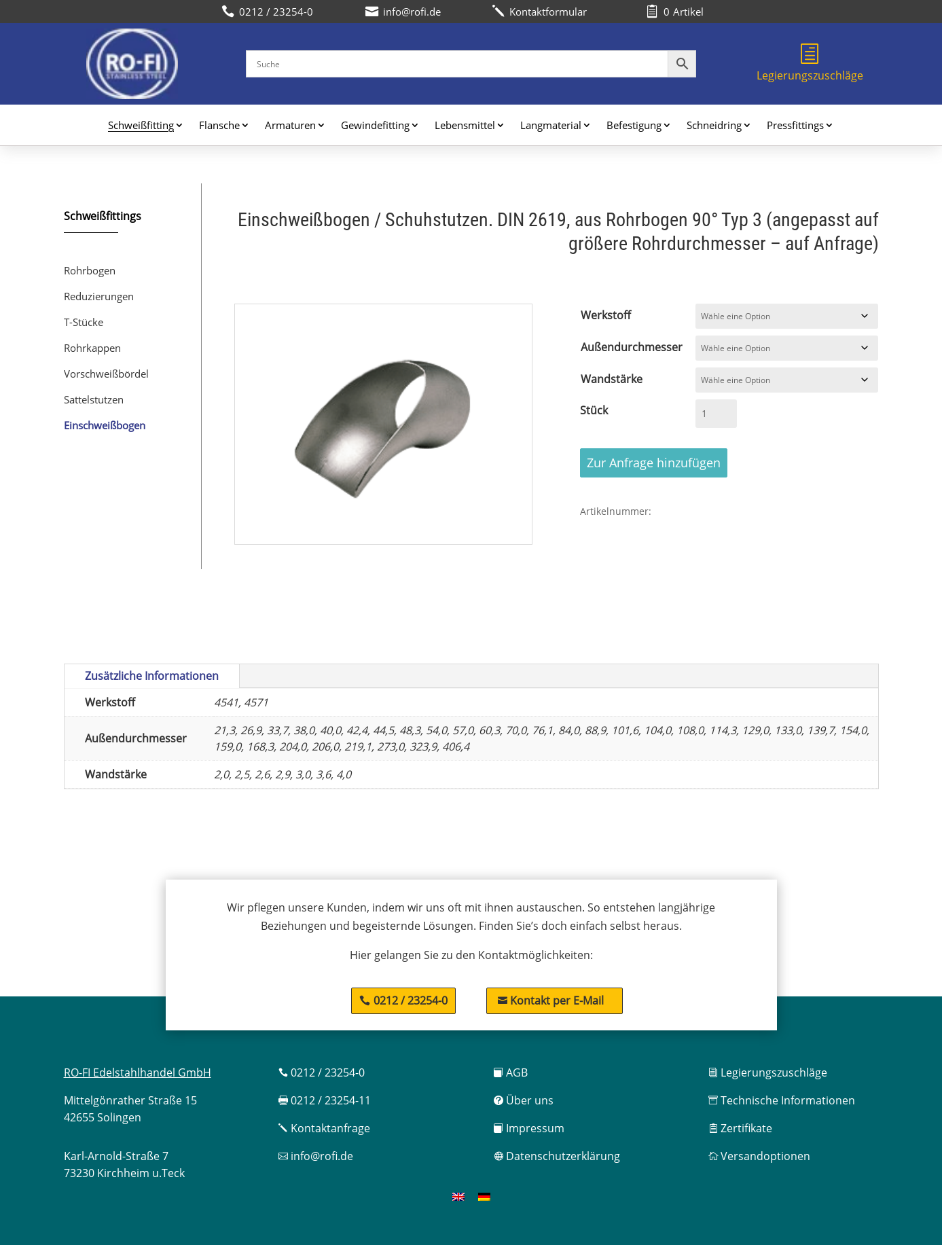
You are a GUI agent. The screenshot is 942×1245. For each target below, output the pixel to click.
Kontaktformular (539, 11)
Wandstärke (611, 379)
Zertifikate (740, 1128)
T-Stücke (83, 322)
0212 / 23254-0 (411, 1000)
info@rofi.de (315, 1156)
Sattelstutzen (94, 399)
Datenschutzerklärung (557, 1156)
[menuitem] (458, 1196)
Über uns (524, 1100)
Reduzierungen (99, 296)
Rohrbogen (89, 270)
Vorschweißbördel (106, 373)
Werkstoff (606, 315)
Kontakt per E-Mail (551, 1000)
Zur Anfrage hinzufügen (654, 462)
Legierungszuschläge (810, 63)
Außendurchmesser (632, 347)
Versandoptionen (759, 1156)
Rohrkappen (92, 348)
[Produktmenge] (715, 413)
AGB (511, 1072)
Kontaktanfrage (324, 1128)
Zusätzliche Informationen (152, 675)
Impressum (529, 1128)
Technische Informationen (781, 1100)
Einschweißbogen (104, 425)
